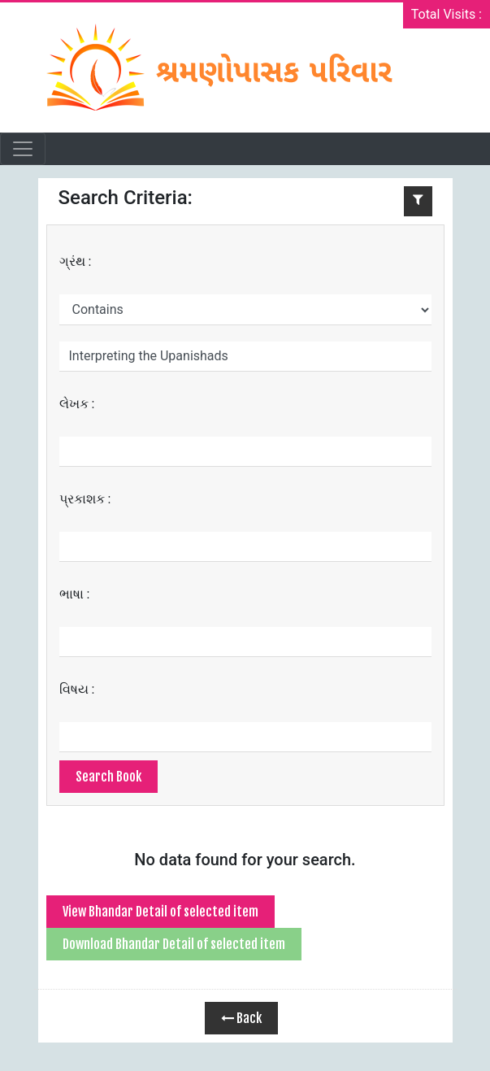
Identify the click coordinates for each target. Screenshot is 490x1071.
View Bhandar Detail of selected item (160, 911)
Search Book (108, 776)
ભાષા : (74, 594)
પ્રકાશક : (85, 499)
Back (241, 1018)
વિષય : (77, 689)
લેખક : (77, 403)
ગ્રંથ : (75, 261)
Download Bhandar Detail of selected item (174, 944)
